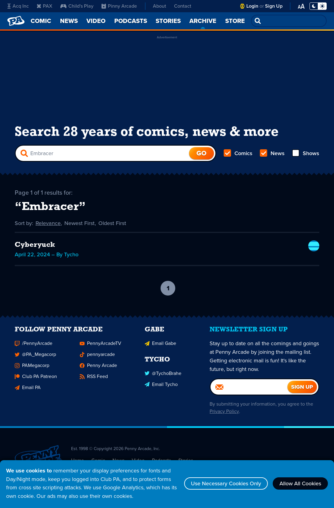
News (272, 153)
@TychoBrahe (163, 376)
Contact (182, 6)
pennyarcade (97, 357)
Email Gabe (160, 346)
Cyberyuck (35, 245)
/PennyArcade (33, 346)
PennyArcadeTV (100, 346)
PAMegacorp (32, 368)
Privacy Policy (224, 414)
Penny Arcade (98, 368)
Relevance (48, 223)
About (159, 6)
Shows (305, 153)
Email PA (28, 390)
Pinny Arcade (119, 6)
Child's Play (76, 6)
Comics (238, 153)
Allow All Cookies (300, 483)
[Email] (249, 390)
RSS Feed (94, 379)
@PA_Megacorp (35, 357)
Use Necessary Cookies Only (226, 483)
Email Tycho (161, 387)
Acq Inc (18, 6)
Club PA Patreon (36, 379)
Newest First (80, 223)
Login (252, 6)
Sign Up (274, 6)
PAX (44, 6)
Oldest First (113, 223)
